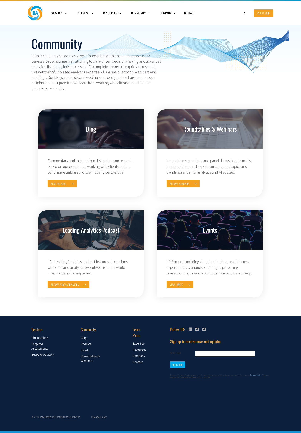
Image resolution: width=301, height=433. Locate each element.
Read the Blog (62, 184)
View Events (180, 285)
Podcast (86, 344)
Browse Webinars (183, 184)
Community (140, 13)
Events (85, 350)
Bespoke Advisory (42, 355)
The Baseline (39, 338)
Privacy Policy (99, 417)
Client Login (263, 13)
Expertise (85, 13)
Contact (189, 13)
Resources (112, 13)
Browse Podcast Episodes (68, 285)
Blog (84, 338)
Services (59, 13)
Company (167, 13)
